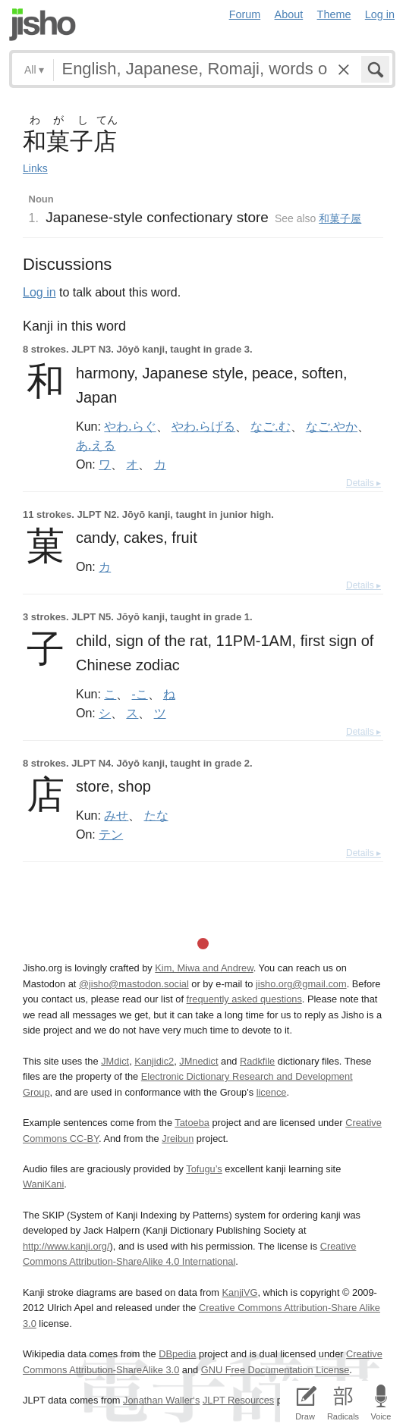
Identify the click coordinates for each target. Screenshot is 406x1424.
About (289, 14)
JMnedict (198, 1061)
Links (35, 168)
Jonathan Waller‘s (161, 1400)
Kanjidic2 (154, 1061)
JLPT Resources (238, 1400)
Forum (245, 14)
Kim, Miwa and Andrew (204, 968)
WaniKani (43, 1184)
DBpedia (177, 1354)
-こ (140, 693)
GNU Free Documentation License (275, 1369)
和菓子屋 (340, 218)
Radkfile (257, 1061)
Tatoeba (192, 1122)
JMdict (115, 1061)
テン (111, 834)
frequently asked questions (244, 999)
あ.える (95, 445)
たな (156, 815)
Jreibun (178, 1138)
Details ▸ (363, 483)
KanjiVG (239, 1292)
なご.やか (331, 426)
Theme (334, 14)
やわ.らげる (203, 426)
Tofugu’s (204, 1169)
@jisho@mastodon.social (134, 984)
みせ (116, 815)
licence (272, 1092)
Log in (380, 14)
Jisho (42, 24)
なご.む (270, 426)
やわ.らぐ (130, 426)
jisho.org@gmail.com (301, 984)
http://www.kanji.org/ (66, 1246)
